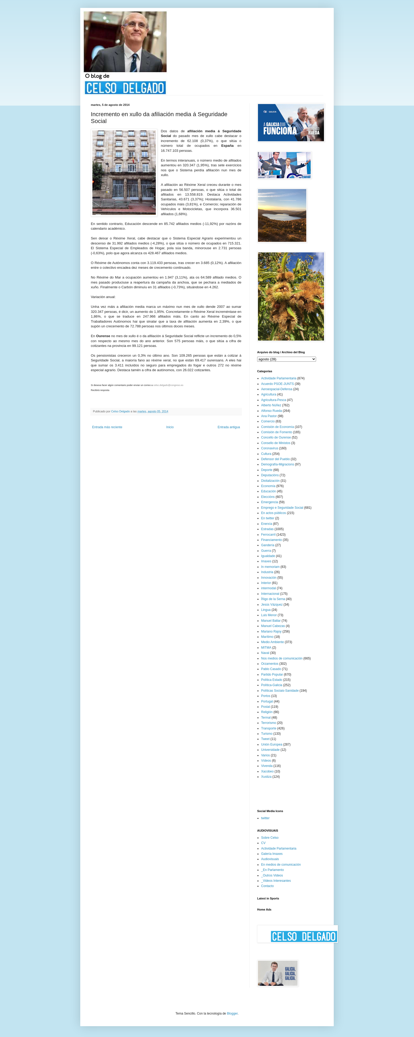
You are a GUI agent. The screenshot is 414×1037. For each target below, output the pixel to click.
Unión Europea (271, 744)
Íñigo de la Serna (273, 599)
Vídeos (266, 760)
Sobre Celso (270, 838)
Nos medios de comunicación (282, 658)
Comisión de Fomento (276, 432)
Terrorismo (268, 723)
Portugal (267, 701)
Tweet (265, 739)
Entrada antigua (229, 427)
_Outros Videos (272, 875)
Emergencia (269, 502)
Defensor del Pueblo (275, 459)
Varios (265, 755)
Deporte (266, 470)
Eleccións (268, 497)
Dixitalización (270, 481)
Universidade (270, 750)
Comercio (268, 421)
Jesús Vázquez (272, 604)
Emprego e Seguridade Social (282, 508)
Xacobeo (267, 771)
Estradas (267, 529)
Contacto (267, 886)
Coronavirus (269, 448)
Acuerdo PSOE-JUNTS (277, 384)
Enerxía (266, 524)
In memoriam (270, 567)
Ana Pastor (269, 416)
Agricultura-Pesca (273, 400)
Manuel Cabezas (273, 626)
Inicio (170, 427)
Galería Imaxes (272, 854)
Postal (265, 707)
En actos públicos (273, 513)
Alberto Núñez (271, 405)
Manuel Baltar (271, 621)
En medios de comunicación (281, 864)
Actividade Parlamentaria (278, 378)
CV (263, 843)
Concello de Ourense (276, 437)
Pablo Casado (271, 669)
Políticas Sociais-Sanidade (280, 690)
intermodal (268, 588)
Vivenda (266, 766)
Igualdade (268, 556)
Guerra (266, 551)
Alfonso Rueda (271, 411)
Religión (266, 712)
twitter (265, 818)
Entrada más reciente (107, 427)
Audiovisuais (270, 859)
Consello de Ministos (275, 443)
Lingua (266, 610)
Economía (268, 486)
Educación (268, 491)
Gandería (267, 545)
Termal (266, 717)
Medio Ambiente (272, 642)
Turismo (266, 734)
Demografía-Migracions (277, 464)
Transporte (268, 728)
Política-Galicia (271, 685)
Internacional (270, 594)
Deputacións (270, 475)
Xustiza (266, 777)
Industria (267, 572)
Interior (266, 583)
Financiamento (271, 540)
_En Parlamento (272, 870)
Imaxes (266, 561)
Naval (265, 653)
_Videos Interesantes (276, 881)
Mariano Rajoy (271, 631)
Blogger (232, 1013)
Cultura (266, 454)
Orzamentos (269, 664)
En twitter (267, 518)
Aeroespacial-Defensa (276, 389)
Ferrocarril (268, 534)
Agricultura (268, 394)
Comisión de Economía (277, 427)
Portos (265, 696)
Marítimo (267, 637)
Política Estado (271, 680)
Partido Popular (272, 674)
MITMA (266, 647)
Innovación (268, 577)
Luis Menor (269, 615)
